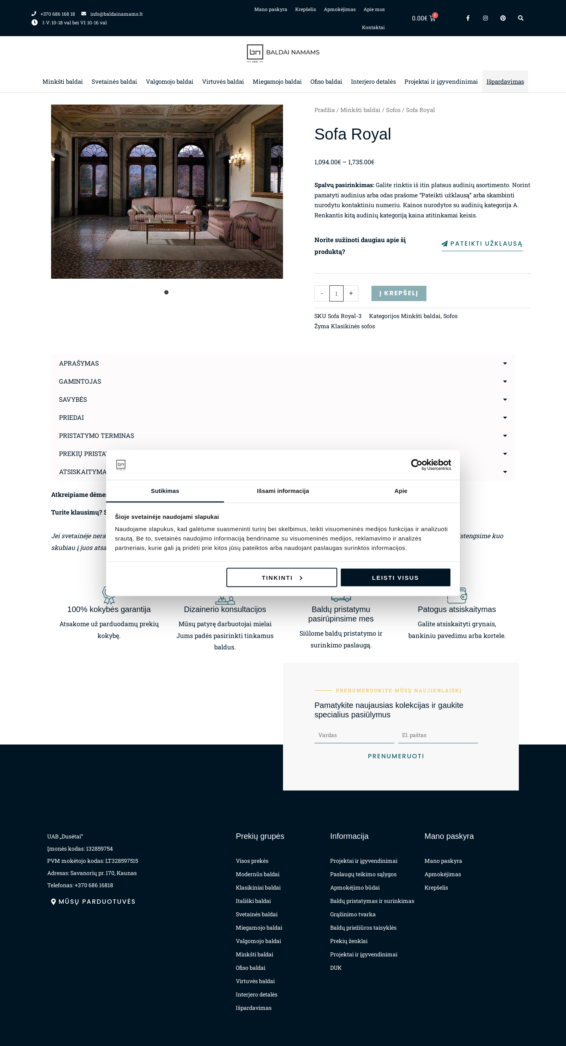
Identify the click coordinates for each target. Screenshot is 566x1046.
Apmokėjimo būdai (355, 887)
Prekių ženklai (349, 941)
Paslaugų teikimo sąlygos (363, 874)
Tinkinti (282, 577)
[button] (283, 363)
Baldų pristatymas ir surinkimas (372, 900)
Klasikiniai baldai (258, 887)
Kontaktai (373, 27)
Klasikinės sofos (353, 326)
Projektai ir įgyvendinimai (441, 81)
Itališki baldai (253, 900)
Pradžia (324, 110)
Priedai (71, 417)
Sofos (393, 110)
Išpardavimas (505, 81)
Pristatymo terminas (96, 435)
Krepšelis (305, 9)
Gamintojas (80, 381)
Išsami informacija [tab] (283, 490)
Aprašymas (79, 363)
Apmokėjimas (340, 9)
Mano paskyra (270, 9)
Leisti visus (395, 577)
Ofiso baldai (326, 81)
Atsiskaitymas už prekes (102, 471)
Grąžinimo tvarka (353, 914)
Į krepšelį (398, 293)
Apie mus (374, 9)
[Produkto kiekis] (336, 293)
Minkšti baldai (62, 81)
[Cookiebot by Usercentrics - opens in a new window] (416, 465)
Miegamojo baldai (277, 81)
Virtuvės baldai (223, 81)
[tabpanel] (167, 192)
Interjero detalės (373, 81)
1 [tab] (167, 292)
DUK (336, 967)
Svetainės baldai (114, 81)
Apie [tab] (401, 490)
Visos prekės (252, 860)
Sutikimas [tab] (165, 490)
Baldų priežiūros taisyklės (363, 927)
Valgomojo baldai (169, 81)
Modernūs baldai (257, 874)
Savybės (73, 399)
